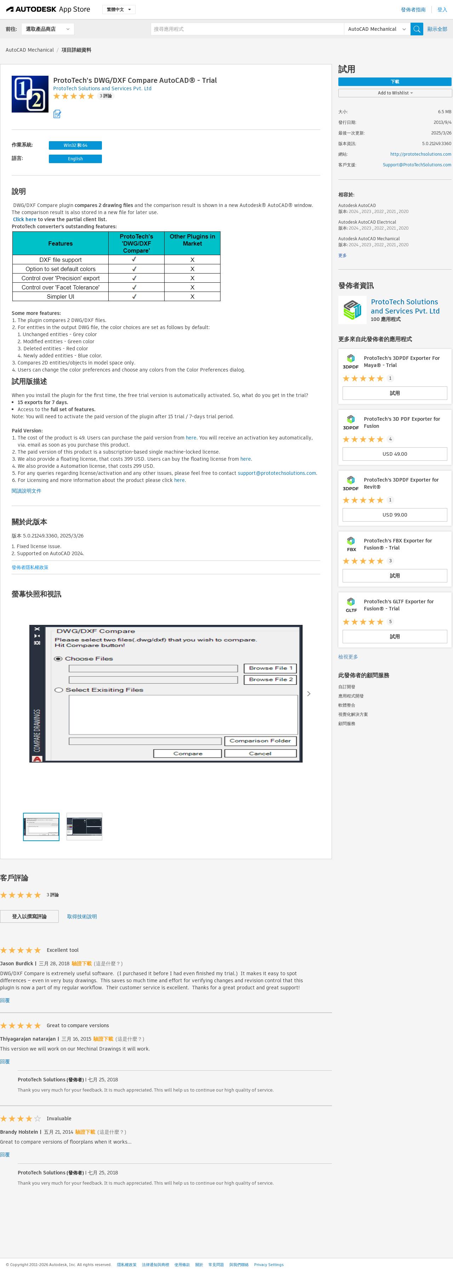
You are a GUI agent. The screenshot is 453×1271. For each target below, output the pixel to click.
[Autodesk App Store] (48, 9)
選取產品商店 (41, 29)
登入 (442, 9)
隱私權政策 (127, 1264)
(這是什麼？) (108, 963)
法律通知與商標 (155, 1264)
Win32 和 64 (75, 145)
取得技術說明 (82, 916)
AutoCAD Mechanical (30, 49)
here (191, 437)
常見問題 (216, 1264)
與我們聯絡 (239, 1264)
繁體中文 (119, 9)
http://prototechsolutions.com (421, 154)
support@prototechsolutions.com (277, 473)
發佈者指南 (413, 9)
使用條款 (182, 1264)
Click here (24, 219)
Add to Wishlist (395, 93)
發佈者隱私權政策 (30, 567)
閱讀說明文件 (26, 490)
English (75, 159)
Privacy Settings (269, 1264)
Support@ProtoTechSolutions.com (417, 165)
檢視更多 (348, 656)
